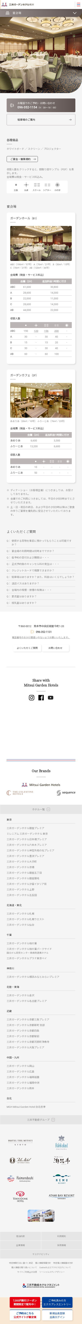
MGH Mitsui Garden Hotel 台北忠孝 (26, 1106)
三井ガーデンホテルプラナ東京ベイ (27, 958)
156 (46, 331)
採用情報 (61, 1245)
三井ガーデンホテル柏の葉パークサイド (29, 950)
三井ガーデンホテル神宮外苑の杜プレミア (30, 850)
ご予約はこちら (25, 1315)
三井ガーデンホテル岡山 (20, 1066)
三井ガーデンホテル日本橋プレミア (27, 839)
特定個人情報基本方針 (63, 1263)
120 (36, 331)
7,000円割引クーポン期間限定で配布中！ (25, 1302)
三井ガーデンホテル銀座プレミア (25, 828)
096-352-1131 (44, 632)
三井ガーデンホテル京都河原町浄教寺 (28, 1042)
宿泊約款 (20, 1236)
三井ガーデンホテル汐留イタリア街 (27, 884)
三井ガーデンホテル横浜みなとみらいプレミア (33, 977)
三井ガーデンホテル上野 (20, 889)
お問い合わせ (55, 648)
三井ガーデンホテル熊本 (20, 1088)
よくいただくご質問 (27, 648)
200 (56, 331)
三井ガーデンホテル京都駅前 (23, 1036)
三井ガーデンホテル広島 (20, 1071)
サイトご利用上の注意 (27, 1272)
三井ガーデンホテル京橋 (20, 867)
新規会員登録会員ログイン (57, 1315)
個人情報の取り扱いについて (24, 1267)
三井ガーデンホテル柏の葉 (22, 943)
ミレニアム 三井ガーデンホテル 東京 (27, 833)
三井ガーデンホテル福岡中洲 (23, 1082)
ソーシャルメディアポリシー (52, 1272)
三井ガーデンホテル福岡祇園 (23, 1077)
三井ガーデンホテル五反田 (22, 895)
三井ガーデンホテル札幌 (20, 913)
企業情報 (20, 1245)
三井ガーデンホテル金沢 (20, 995)
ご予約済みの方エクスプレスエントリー (57, 1302)
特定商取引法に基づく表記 (21, 1263)
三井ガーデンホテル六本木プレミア (27, 845)
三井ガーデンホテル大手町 (22, 861)
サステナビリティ (41, 1254)
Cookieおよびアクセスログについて (55, 1267)
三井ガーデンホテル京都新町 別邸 (26, 1025)
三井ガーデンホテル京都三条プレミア (28, 1019)
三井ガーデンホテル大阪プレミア (25, 1047)
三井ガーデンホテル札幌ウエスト (25, 919)
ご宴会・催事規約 (20, 159)
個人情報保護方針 (43, 1263)
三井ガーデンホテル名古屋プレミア (27, 1001)
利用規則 (61, 1236)
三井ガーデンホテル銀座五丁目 (24, 872)
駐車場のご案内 (26, 119)
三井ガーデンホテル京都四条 (23, 1030)
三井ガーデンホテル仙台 (20, 924)
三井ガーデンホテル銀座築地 (23, 878)
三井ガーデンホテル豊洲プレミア (25, 856)
